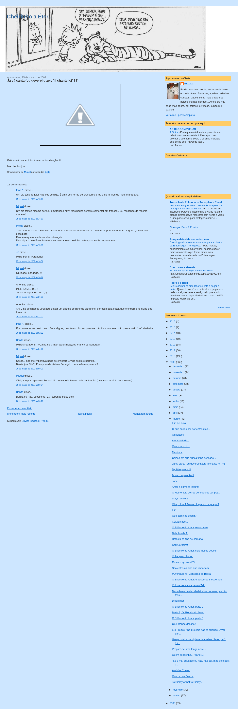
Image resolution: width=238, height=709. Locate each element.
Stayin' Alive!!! (180, 498)
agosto (177, 389)
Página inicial (84, 413)
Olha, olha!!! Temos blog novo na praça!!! (195, 504)
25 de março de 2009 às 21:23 (29, 297)
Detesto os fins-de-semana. (187, 538)
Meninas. (177, 452)
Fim (174, 510)
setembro (178, 383)
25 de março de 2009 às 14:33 (29, 219)
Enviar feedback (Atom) (35, 420)
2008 (173, 703)
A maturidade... (180, 440)
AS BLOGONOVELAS (183, 129)
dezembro (179, 366)
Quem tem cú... (181, 446)
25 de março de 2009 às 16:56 (29, 261)
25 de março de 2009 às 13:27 (29, 199)
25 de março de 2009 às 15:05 (29, 245)
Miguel (20, 206)
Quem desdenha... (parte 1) (188, 654)
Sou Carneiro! (180, 544)
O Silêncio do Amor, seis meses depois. (194, 550)
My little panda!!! (181, 469)
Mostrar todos (224, 307)
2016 (173, 321)
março (176, 418)
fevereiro (178, 689)
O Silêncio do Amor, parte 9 (187, 606)
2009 (173, 362)
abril (175, 412)
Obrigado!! (178, 434)
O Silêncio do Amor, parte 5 (187, 618)
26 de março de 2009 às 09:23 (29, 369)
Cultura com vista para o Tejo (188, 585)
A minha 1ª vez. (181, 670)
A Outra (174, 132)
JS (17, 252)
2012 (173, 344)
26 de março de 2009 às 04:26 (29, 349)
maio (176, 407)
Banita (20, 340)
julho (176, 395)
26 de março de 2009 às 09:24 (29, 385)
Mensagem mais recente (21, 413)
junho (176, 401)
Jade (175, 481)
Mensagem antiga (143, 413)
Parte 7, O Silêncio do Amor (188, 612)
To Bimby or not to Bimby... (187, 681)
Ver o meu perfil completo (180, 115)
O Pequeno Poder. (182, 556)
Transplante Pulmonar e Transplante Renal (196, 202)
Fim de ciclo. (179, 423)
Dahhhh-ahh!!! (180, 533)
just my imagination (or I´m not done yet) (192, 270)
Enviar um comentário (19, 408)
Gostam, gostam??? (183, 562)
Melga (19, 225)
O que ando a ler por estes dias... (191, 428)
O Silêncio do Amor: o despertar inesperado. (197, 579)
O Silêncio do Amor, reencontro (190, 527)
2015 (173, 327)
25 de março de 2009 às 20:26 (29, 277)
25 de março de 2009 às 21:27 (29, 317)
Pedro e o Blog (179, 282)
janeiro (177, 695)
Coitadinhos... (180, 521)
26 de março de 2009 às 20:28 (29, 401)
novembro (179, 372)
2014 (173, 332)
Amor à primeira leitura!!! (186, 486)
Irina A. (20, 190)
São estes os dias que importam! (190, 568)
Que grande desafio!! (184, 623)
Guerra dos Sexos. (182, 676)
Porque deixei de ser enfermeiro (189, 239)
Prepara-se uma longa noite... (189, 649)
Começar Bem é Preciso (184, 227)
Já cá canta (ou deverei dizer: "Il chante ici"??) (198, 463)
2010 (173, 356)
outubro (177, 378)
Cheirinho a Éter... (30, 16)
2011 (173, 350)
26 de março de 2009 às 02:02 (29, 333)
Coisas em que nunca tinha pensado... (194, 457)
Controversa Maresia (182, 267)
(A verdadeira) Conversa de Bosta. (191, 573)
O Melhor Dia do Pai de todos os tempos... (196, 492)
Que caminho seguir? (184, 515)
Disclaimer (178, 600)
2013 (173, 338)
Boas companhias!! (183, 475)
